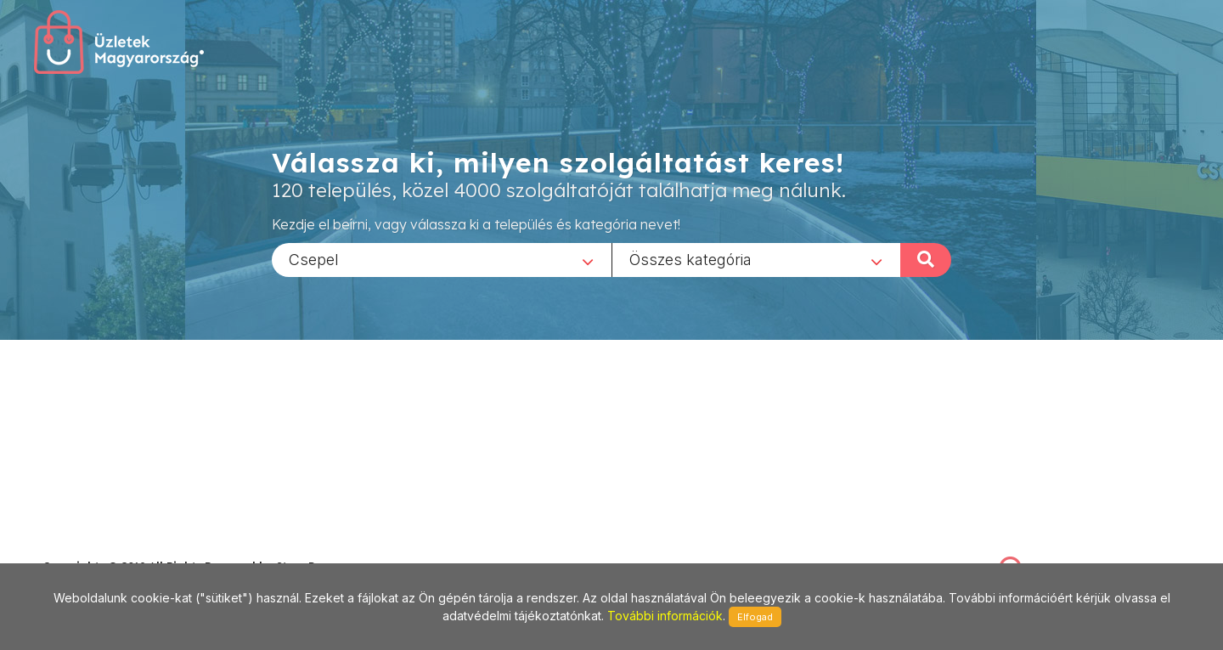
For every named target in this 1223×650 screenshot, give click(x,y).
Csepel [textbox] (314, 259)
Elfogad (755, 617)
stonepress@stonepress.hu (110, 547)
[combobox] (442, 259)
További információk (665, 615)
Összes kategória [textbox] (690, 259)
